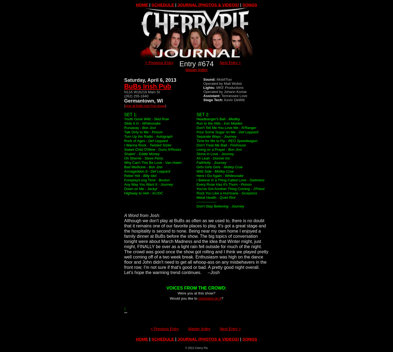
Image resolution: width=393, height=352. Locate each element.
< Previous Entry (159, 63)
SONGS (249, 4)
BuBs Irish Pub (147, 86)
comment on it (209, 298)
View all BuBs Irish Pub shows (145, 105)
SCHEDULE (162, 4)
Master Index (197, 70)
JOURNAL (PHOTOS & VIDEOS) (208, 4)
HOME (142, 4)
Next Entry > (230, 63)
